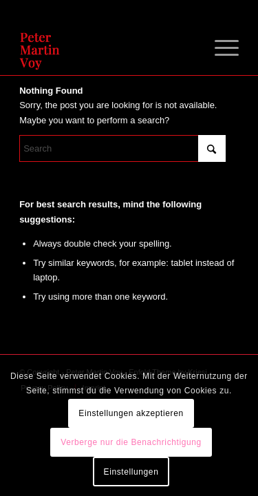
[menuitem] (220, 47)
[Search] (122, 148)
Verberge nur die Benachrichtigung (131, 442)
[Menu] (220, 47)
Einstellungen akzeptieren (130, 413)
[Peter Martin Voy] (107, 47)
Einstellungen (131, 472)
